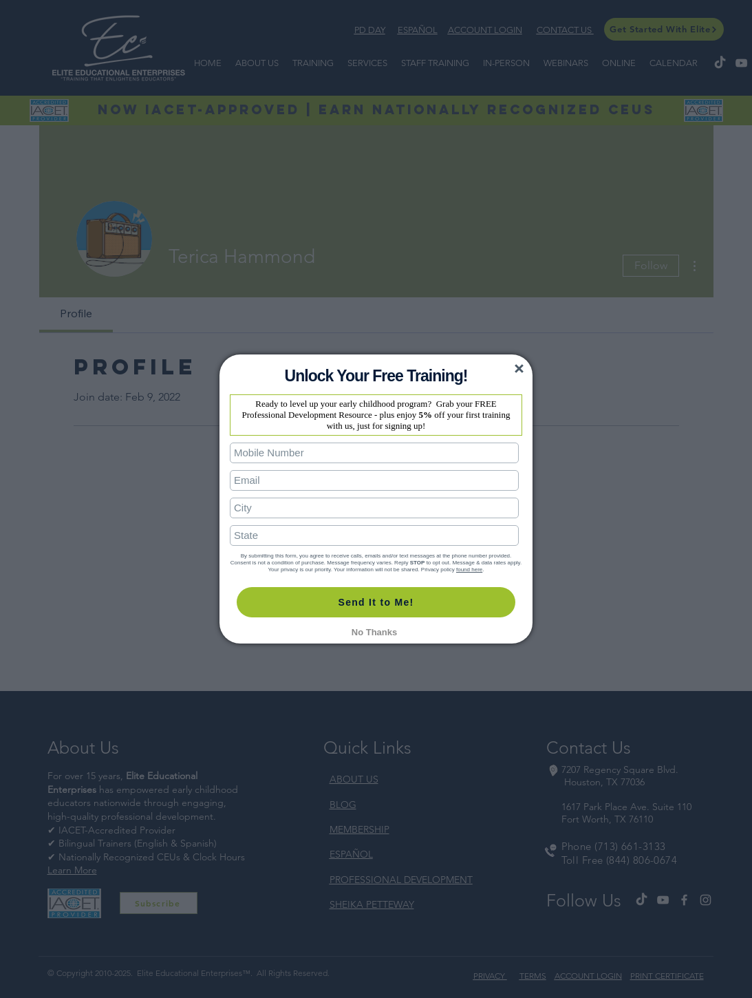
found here (469, 569)
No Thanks (374, 632)
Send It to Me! (376, 602)
